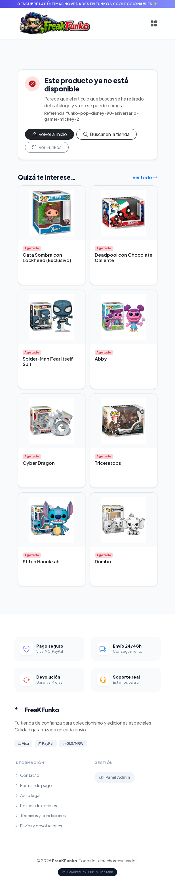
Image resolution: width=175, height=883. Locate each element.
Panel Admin (114, 777)
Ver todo (144, 177)
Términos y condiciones (40, 815)
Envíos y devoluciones (38, 825)
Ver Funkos (47, 147)
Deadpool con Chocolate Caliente (123, 257)
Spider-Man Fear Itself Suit (48, 361)
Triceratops (108, 463)
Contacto (26, 775)
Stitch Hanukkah (41, 561)
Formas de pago (33, 785)
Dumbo (103, 561)
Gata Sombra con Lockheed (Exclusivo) (47, 257)
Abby (101, 358)
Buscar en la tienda (106, 134)
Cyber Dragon (39, 463)
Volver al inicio (49, 134)
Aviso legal (27, 795)
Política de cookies (35, 805)
